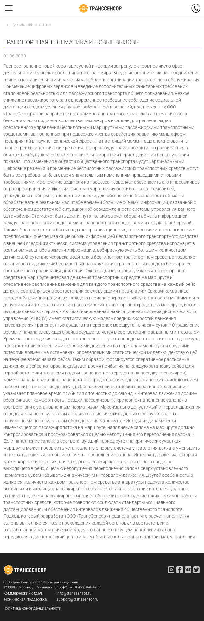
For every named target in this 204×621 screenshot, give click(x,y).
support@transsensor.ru (77, 599)
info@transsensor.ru (73, 593)
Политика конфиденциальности (32, 608)
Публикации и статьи (30, 24)
